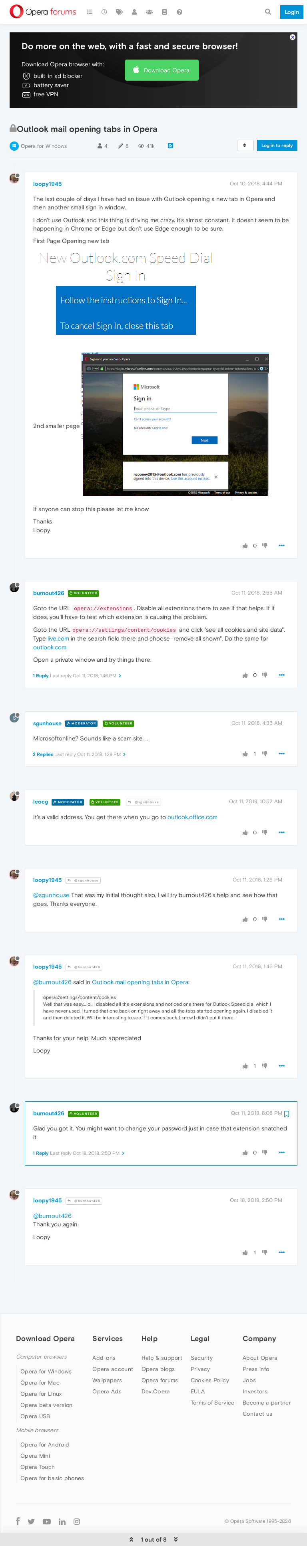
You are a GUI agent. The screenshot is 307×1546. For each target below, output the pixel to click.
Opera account (112, 1352)
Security (202, 1340)
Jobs (249, 1363)
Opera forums (160, 1363)
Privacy (200, 1352)
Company (259, 1321)
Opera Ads (107, 1374)
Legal (200, 1321)
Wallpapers (107, 1363)
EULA (198, 1374)
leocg (40, 784)
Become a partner (267, 1385)
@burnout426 (84, 950)
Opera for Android (44, 1427)
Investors (255, 1374)
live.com (58, 621)
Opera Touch (37, 1450)
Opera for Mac (40, 1365)
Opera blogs (158, 1352)
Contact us (257, 1396)
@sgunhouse (143, 785)
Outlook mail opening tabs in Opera (140, 964)
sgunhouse (47, 706)
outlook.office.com (192, 799)
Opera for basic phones (52, 1461)
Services (107, 1321)
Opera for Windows (44, 129)
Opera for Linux (41, 1376)
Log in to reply (277, 128)
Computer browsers (41, 1339)
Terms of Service (213, 1385)
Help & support (162, 1340)
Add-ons (104, 1340)
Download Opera (166, 53)
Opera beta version (46, 1388)
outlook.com (49, 630)
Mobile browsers (37, 1413)
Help (149, 1321)
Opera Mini (35, 1438)
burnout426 (48, 576)
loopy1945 (47, 166)
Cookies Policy (210, 1363)
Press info (256, 1352)
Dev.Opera (156, 1374)
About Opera (260, 1340)
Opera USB (35, 1399)
